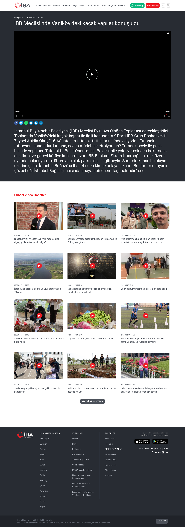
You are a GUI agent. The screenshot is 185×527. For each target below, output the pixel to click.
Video (96, 5)
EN (163, 5)
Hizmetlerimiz (78, 454)
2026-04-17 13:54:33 (128, 385)
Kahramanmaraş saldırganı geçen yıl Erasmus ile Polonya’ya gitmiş (92, 241)
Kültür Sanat (45, 491)
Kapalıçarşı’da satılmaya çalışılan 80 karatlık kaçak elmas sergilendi (89, 290)
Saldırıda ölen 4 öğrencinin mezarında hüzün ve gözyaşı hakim (91, 390)
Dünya (74, 5)
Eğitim (42, 501)
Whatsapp (137, 5)
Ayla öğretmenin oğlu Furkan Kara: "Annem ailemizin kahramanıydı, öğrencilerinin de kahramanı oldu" (142, 241)
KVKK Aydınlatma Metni (82, 470)
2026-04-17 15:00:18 (21, 335)
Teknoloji (43, 480)
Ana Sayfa (44, 439)
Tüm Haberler (110, 470)
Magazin (43, 496)
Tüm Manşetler (111, 465)
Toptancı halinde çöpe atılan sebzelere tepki (90, 338)
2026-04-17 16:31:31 (128, 235)
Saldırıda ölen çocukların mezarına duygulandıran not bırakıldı (39, 340)
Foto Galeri (109, 444)
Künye (74, 444)
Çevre (42, 486)
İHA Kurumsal (153, 5)
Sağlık (42, 475)
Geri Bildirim (161, 521)
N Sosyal (108, 475)
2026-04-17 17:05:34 (74, 235)
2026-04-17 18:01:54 (21, 235)
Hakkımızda (77, 449)
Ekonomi (66, 5)
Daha (120, 5)
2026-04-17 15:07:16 (74, 285)
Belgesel (112, 5)
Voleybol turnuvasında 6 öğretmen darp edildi (144, 288)
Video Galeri (109, 439)
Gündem (47, 5)
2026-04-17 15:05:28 (128, 285)
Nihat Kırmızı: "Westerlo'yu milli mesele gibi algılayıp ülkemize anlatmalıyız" (36, 241)
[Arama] (168, 5)
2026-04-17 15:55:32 (21, 285)
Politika (56, 5)
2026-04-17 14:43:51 (74, 335)
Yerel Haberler (110, 454)
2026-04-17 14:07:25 (74, 385)
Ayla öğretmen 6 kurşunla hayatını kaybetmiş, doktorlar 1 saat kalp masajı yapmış (144, 390)
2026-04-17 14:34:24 (128, 335)
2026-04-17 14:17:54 (21, 385)
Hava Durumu (110, 460)
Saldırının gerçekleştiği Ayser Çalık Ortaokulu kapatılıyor (37, 390)
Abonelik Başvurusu (80, 460)
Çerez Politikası (78, 465)
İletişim (75, 439)
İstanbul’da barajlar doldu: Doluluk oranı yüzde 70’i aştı (37, 290)
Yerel (103, 5)
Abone (39, 5)
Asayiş (82, 5)
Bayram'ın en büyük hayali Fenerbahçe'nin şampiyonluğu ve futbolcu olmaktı (142, 340)
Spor (90, 5)
